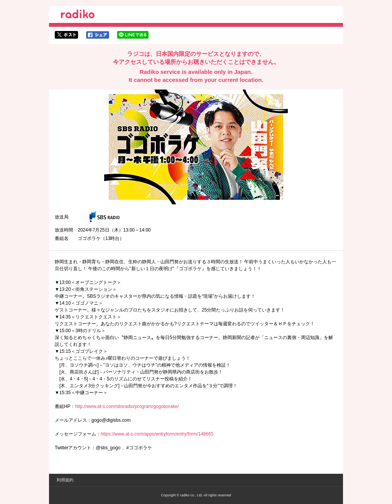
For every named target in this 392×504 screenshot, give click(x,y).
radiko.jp (78, 15)
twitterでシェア (66, 35)
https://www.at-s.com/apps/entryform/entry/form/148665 (157, 434)
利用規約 (65, 480)
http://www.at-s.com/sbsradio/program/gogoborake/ (127, 406)
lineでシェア (133, 35)
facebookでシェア (97, 35)
